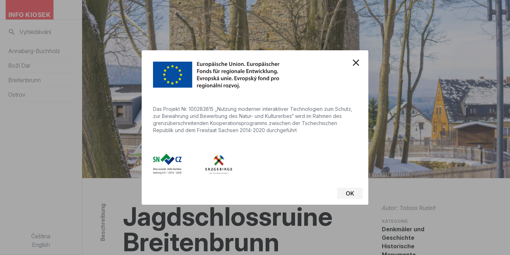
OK (350, 193)
